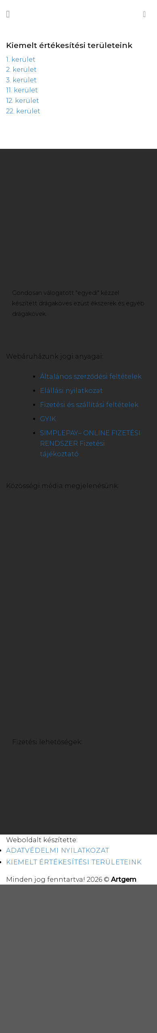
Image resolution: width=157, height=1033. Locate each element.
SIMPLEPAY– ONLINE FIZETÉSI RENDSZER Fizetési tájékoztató (90, 443)
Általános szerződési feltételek (91, 376)
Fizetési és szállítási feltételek (89, 405)
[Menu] (11, 14)
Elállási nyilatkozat (71, 390)
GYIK (48, 419)
